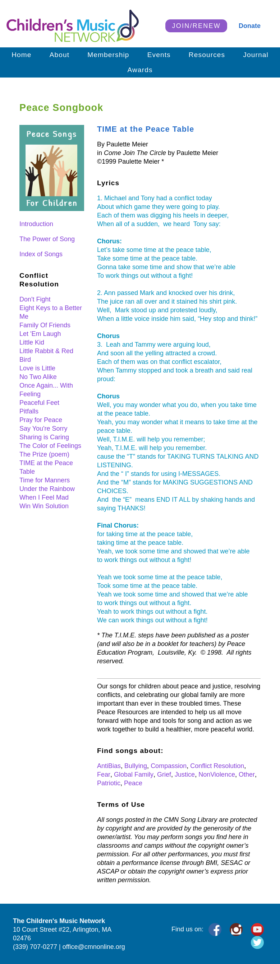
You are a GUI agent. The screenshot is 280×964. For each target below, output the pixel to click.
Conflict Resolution (217, 765)
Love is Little (37, 368)
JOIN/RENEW (196, 25)
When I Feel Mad (44, 497)
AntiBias (109, 765)
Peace (133, 783)
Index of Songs (41, 254)
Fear (103, 774)
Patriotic (108, 783)
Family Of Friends (44, 325)
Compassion (169, 765)
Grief (164, 774)
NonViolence (216, 774)
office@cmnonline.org (94, 946)
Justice (185, 774)
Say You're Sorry (43, 428)
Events (159, 55)
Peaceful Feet (39, 402)
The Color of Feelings (50, 445)
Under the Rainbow (47, 488)
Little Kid (31, 342)
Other (247, 774)
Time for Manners (44, 480)
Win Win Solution (44, 506)
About (60, 55)
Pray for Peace (40, 419)
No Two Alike (38, 376)
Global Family (133, 774)
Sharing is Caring (44, 437)
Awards (139, 70)
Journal (255, 55)
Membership (108, 55)
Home (21, 55)
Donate (250, 25)
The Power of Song (47, 239)
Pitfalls (28, 411)
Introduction (36, 224)
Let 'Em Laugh (40, 333)
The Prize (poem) (44, 454)
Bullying (135, 765)
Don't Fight (34, 299)
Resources (207, 55)
